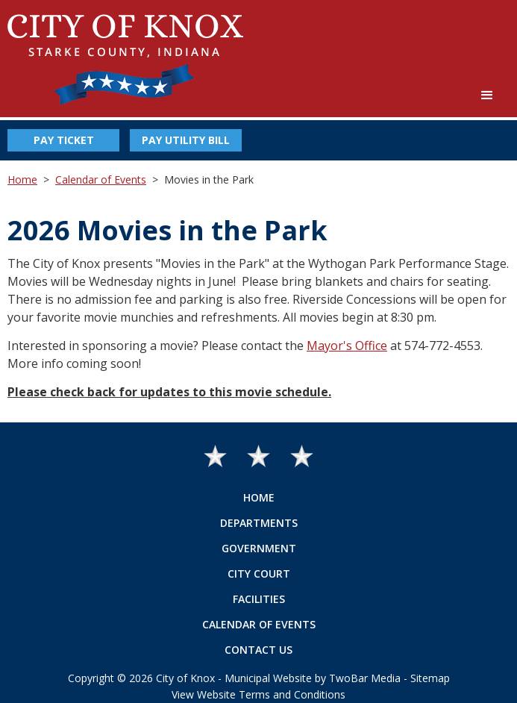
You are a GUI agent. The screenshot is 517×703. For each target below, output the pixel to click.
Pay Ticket (64, 140)
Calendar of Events (100, 179)
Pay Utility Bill (186, 140)
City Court (259, 573)
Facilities (259, 599)
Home (22, 179)
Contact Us (258, 650)
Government (259, 548)
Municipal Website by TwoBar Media (313, 678)
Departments (259, 523)
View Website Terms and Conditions (258, 694)
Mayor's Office (347, 345)
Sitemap (430, 678)
